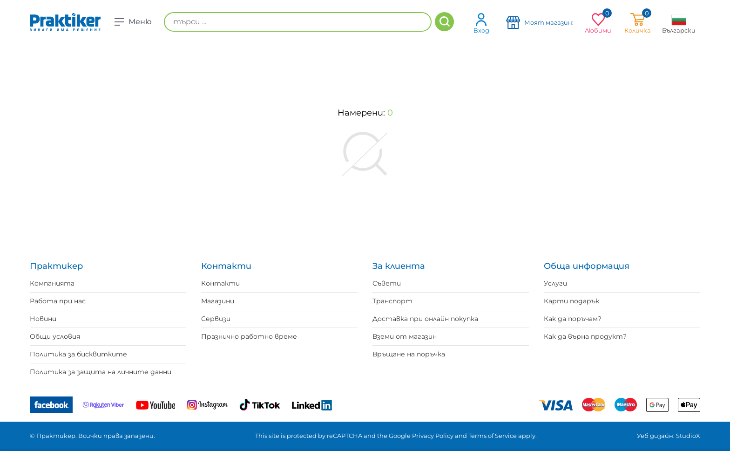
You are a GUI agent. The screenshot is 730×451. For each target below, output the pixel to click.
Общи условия (55, 336)
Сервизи (215, 318)
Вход (481, 23)
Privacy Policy (432, 435)
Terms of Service (492, 435)
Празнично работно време (249, 336)
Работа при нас (58, 301)
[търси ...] (298, 22)
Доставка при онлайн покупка (425, 318)
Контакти (220, 283)
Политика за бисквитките (78, 354)
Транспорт (392, 301)
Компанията (52, 283)
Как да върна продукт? (585, 336)
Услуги (555, 283)
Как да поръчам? (573, 318)
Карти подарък (571, 301)
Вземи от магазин (404, 336)
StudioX (688, 435)
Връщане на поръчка (408, 354)
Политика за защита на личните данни (100, 372)
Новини (43, 318)
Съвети (386, 283)
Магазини (217, 301)
